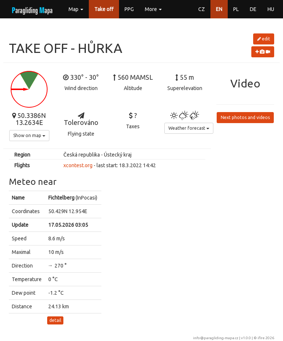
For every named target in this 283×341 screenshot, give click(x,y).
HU (271, 9)
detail (55, 320)
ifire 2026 (266, 338)
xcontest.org (77, 165)
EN (219, 9)
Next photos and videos (245, 117)
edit (263, 38)
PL (236, 9)
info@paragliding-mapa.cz (215, 338)
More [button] (153, 9)
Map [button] (76, 9)
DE (253, 9)
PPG (129, 9)
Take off (103, 9)
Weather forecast (188, 128)
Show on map (29, 135)
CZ (201, 9)
